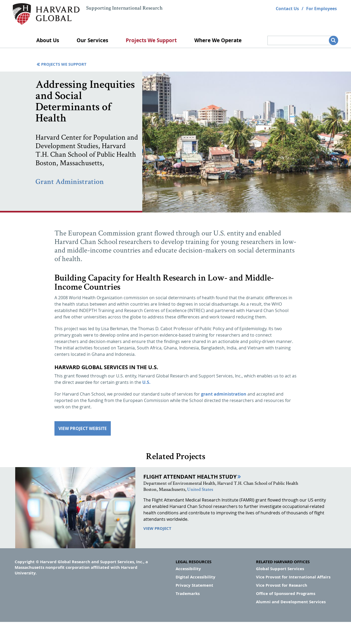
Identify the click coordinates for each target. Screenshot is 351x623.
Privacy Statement (194, 585)
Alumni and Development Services (291, 602)
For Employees (321, 8)
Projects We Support (151, 40)
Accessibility (188, 568)
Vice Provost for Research (281, 585)
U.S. (146, 382)
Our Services (92, 40)
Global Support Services (280, 568)
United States (200, 489)
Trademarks (188, 593)
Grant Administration (70, 182)
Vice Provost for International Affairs (293, 577)
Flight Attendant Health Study (189, 476)
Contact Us (287, 8)
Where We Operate (218, 40)
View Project (157, 528)
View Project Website (82, 428)
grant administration (223, 394)
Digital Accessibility (195, 577)
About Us (47, 40)
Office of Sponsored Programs (285, 593)
